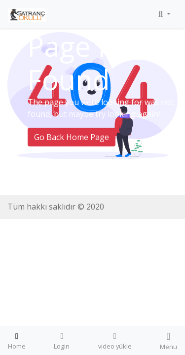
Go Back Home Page (71, 137)
